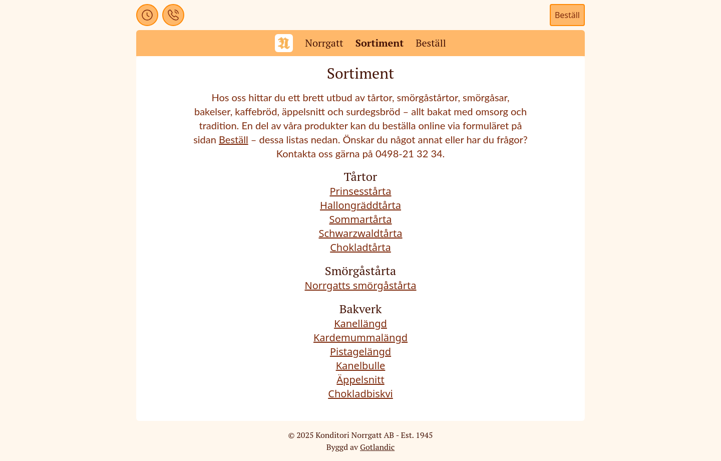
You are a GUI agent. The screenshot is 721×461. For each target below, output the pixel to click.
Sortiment (379, 43)
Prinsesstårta (360, 191)
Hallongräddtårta (360, 205)
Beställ (567, 15)
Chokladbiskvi (360, 393)
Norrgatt (324, 43)
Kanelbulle (361, 365)
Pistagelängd (360, 351)
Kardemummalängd (360, 337)
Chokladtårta (360, 247)
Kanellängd (360, 323)
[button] (147, 15)
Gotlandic (377, 446)
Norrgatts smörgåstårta (360, 285)
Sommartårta (360, 219)
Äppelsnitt (360, 379)
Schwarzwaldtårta (360, 233)
